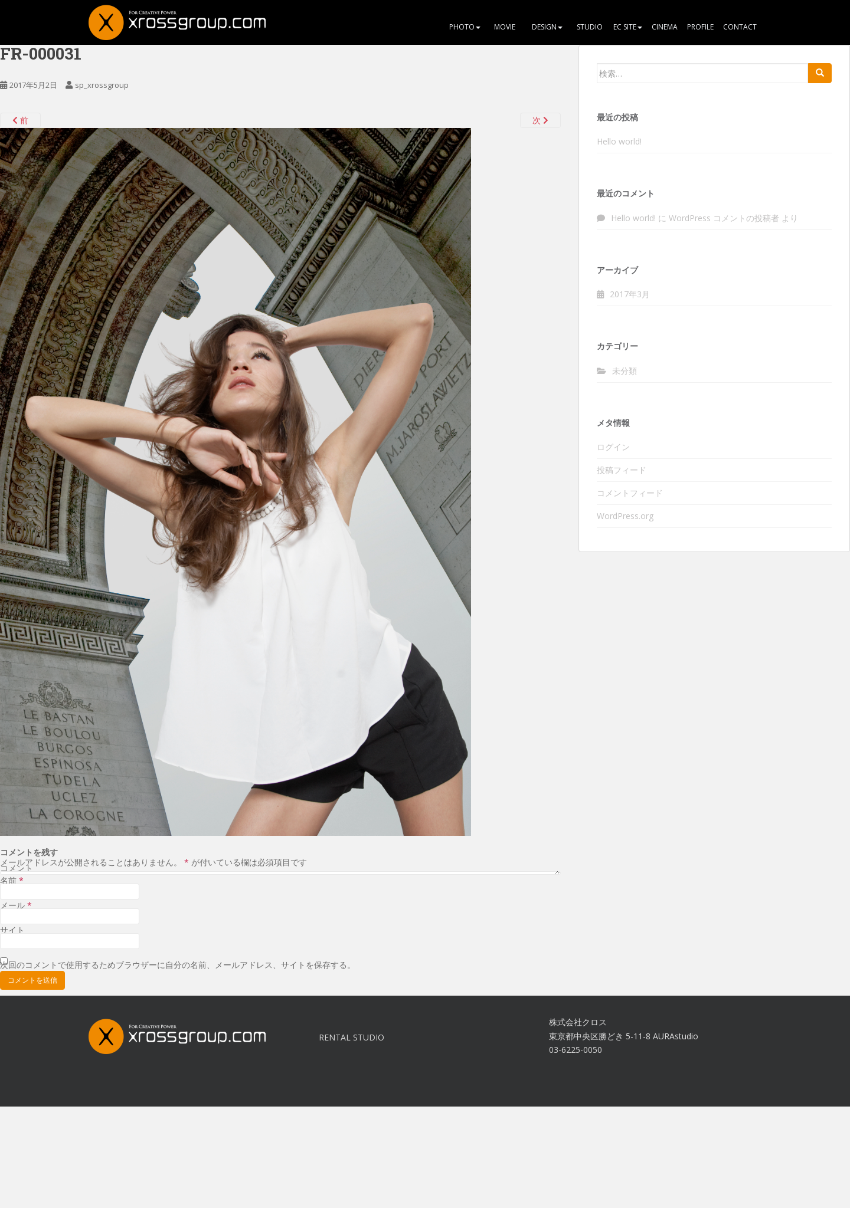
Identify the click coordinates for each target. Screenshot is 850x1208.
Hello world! (619, 141)
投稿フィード (621, 469)
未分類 (624, 370)
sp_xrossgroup (102, 85)
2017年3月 (630, 294)
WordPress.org (625, 515)
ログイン (613, 446)
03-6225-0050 (575, 1049)
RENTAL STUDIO (351, 1037)
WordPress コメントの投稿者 (724, 218)
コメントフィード (630, 492)
